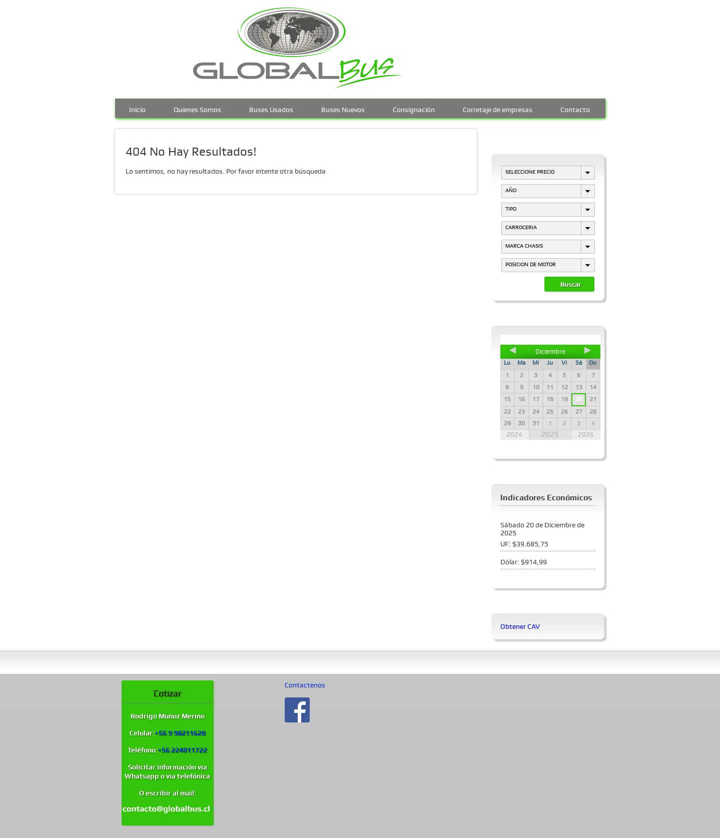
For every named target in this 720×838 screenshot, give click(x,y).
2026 (586, 434)
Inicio (137, 109)
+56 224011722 (182, 750)
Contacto (575, 109)
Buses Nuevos (343, 109)
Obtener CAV (520, 626)
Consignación (414, 109)
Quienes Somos (197, 109)
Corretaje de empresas (497, 109)
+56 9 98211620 (180, 733)
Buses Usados (271, 109)
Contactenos (305, 685)
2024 (514, 434)
